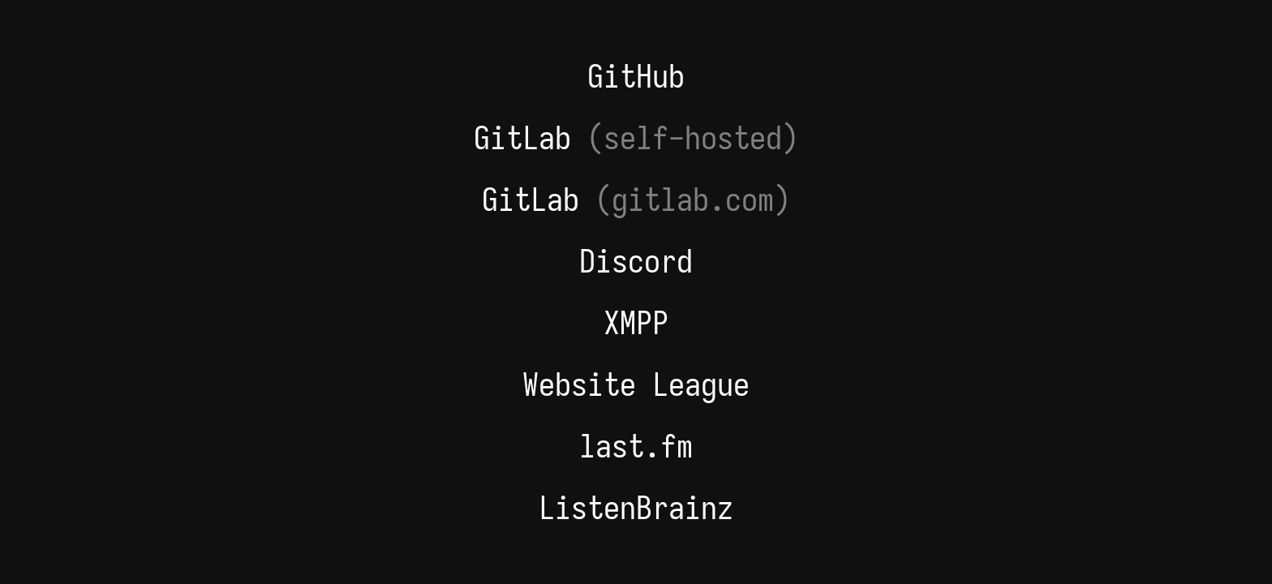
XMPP (636, 323)
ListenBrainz (636, 507)
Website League (636, 384)
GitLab (636, 138)
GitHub (636, 76)
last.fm (636, 446)
